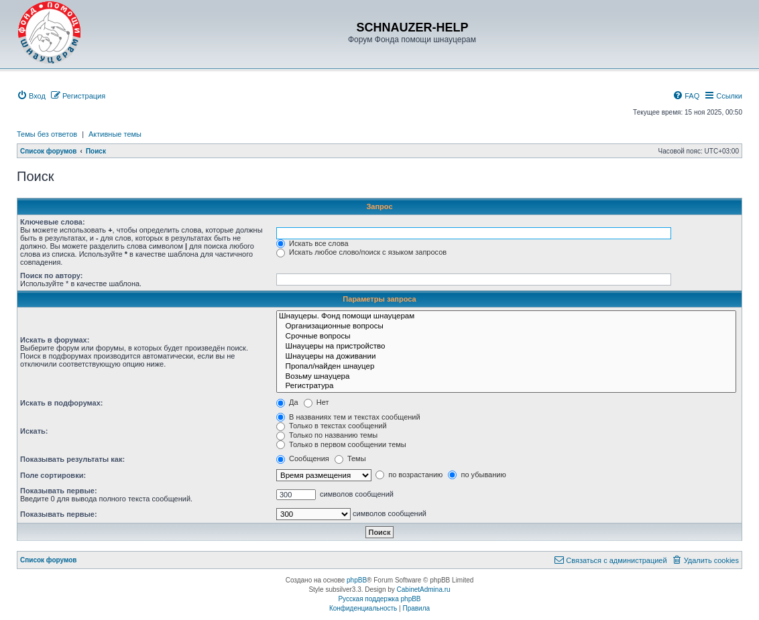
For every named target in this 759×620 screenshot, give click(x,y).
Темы (350, 458)
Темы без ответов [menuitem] (47, 134)
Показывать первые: (58, 491)
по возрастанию (409, 475)
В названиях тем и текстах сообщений (348, 417)
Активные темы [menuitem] (115, 134)
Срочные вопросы (506, 337)
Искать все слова (312, 243)
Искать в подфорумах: (61, 403)
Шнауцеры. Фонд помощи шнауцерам (506, 317)
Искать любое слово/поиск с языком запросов (361, 252)
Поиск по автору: (51, 275)
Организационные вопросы (506, 327)
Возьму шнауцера (506, 377)
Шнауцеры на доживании (506, 357)
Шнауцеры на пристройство (506, 347)
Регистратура (506, 386)
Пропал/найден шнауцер (506, 367)
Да (287, 402)
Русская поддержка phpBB (379, 599)
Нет (316, 402)
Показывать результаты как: (72, 459)
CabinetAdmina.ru (424, 589)
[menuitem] (31, 96)
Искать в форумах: (54, 340)
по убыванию (477, 475)
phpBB (357, 580)
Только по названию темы (326, 435)
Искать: (34, 431)
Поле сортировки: (53, 475)
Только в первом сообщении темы (341, 444)
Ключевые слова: (52, 222)
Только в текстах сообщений (331, 426)
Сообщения (302, 458)
